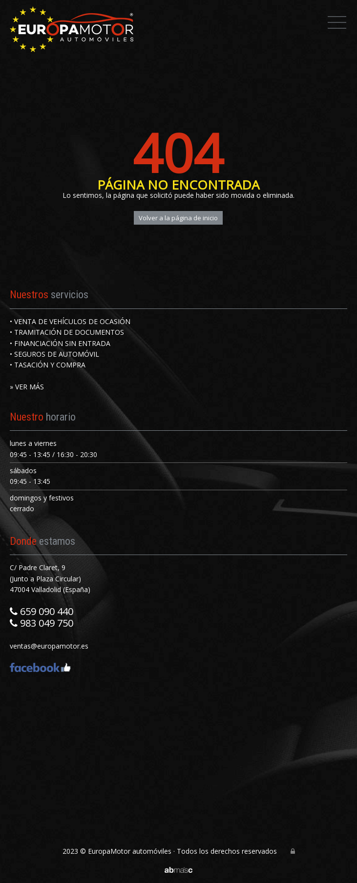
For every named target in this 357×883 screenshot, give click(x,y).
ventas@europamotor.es (49, 646)
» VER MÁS (27, 386)
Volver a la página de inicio (178, 217)
